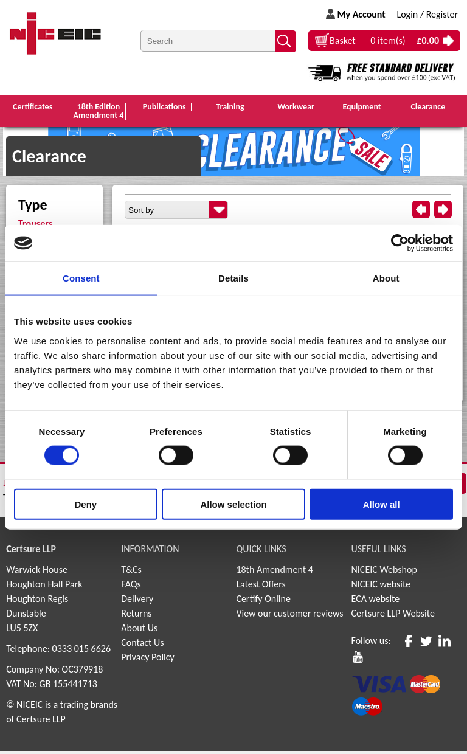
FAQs (131, 587)
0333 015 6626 (81, 651)
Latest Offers (261, 587)
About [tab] (386, 278)
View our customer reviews (289, 616)
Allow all (381, 504)
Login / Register (427, 14)
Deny (85, 504)
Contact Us (142, 645)
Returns (136, 616)
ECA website (375, 601)
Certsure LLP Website (393, 616)
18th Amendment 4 (274, 572)
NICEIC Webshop (384, 572)
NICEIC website (381, 587)
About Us (139, 631)
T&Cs (131, 572)
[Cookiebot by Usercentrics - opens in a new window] (400, 243)
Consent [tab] (81, 278)
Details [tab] (233, 278)
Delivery (137, 601)
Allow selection (233, 504)
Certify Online (263, 601)
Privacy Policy (148, 660)
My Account (361, 14)
